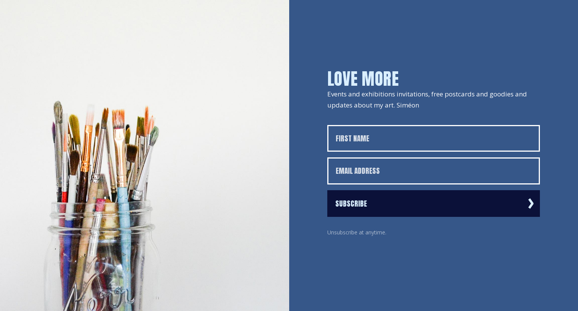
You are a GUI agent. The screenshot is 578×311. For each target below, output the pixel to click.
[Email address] (433, 170)
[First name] (433, 138)
